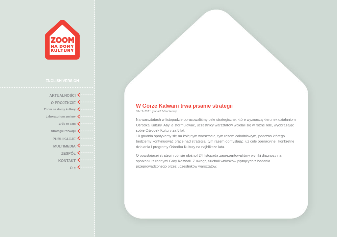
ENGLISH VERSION (62, 81)
